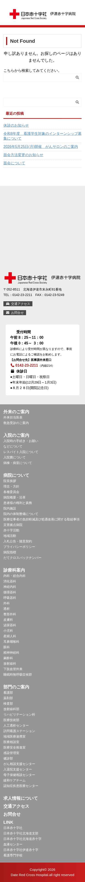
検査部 (8, 703)
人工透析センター (16, 725)
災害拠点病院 (12, 525)
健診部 (8, 758)
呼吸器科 (9, 598)
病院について (16, 475)
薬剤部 (8, 698)
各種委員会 (11, 492)
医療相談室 (11, 742)
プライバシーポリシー (19, 547)
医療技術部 (11, 720)
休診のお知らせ (16, 125)
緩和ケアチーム (14, 780)
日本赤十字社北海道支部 (20, 833)
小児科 (8, 630)
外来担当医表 (12, 417)
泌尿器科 (9, 625)
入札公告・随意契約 (17, 541)
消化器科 (9, 581)
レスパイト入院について (20, 452)
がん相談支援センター (19, 764)
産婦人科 (9, 636)
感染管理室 (11, 753)
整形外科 (9, 614)
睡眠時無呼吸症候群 (17, 674)
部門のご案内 (16, 687)
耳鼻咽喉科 (11, 641)
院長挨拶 (9, 481)
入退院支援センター (17, 769)
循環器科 (9, 592)
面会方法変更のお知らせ (23, 155)
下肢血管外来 (12, 669)
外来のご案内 (16, 411)
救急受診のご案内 (16, 423)
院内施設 (9, 508)
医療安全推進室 (14, 747)
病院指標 (9, 552)
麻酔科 (8, 658)
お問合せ (15, 312)
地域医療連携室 (14, 736)
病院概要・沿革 (14, 497)
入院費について (14, 457)
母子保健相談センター (19, 775)
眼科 (6, 647)
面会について (14, 163)
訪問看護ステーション (19, 731)
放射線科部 (11, 709)
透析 (6, 608)
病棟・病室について (17, 463)
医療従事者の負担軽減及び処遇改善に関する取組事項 (41, 519)
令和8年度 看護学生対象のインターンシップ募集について (42, 136)
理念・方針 (11, 486)
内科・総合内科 (14, 576)
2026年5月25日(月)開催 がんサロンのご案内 (40, 147)
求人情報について (20, 798)
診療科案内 (14, 570)
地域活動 (9, 536)
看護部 (8, 692)
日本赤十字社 (12, 828)
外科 (6, 603)
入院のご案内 (16, 435)
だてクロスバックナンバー (22, 558)
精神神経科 (11, 652)
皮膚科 (8, 619)
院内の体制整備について (20, 514)
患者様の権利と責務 (17, 503)
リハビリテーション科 (19, 714)
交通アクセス (18, 304)
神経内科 (9, 587)
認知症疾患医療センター (20, 786)
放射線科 (9, 663)
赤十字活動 (11, 530)
